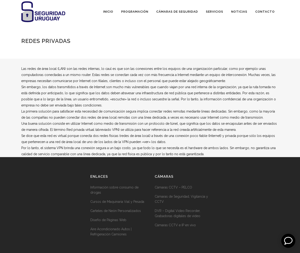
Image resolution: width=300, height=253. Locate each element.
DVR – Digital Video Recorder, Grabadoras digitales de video (177, 213)
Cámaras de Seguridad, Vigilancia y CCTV (181, 199)
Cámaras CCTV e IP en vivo (175, 225)
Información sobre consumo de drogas (114, 189)
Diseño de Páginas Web (108, 220)
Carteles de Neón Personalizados (115, 211)
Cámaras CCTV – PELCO (173, 187)
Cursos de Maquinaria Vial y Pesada (117, 202)
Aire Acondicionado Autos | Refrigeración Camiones (111, 231)
